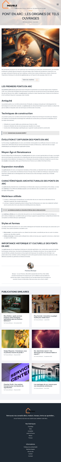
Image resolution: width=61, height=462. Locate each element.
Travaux (30, 10)
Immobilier (30, 431)
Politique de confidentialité (30, 447)
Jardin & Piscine (30, 433)
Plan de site (30, 451)
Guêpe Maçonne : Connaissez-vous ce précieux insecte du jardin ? (15, 351)
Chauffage (30, 426)
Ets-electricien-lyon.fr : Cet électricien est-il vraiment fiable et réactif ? (45, 352)
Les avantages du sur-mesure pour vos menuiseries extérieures (45, 385)
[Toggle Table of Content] (36, 80)
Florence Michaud (28, 22)
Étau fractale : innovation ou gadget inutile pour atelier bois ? (45, 316)
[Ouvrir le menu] (57, 4)
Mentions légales (30, 449)
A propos (30, 456)
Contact (30, 454)
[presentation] (15, 304)
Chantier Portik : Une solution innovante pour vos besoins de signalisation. (13, 386)
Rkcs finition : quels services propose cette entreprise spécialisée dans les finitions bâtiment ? (13, 318)
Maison (30, 435)
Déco (30, 429)
